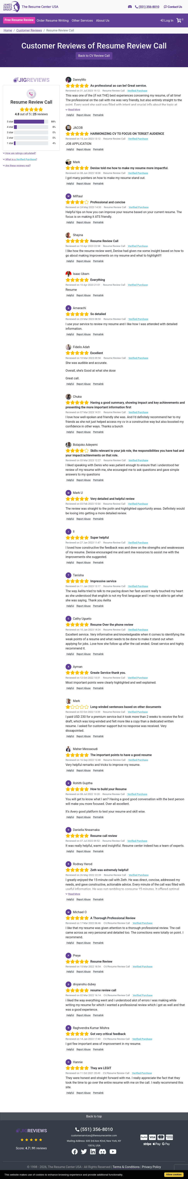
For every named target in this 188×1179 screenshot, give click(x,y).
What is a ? (20, 159)
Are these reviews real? (17, 165)
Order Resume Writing (53, 20)
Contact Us (173, 7)
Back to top (94, 1116)
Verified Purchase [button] (137, 90)
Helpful (70, 115)
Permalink (98, 115)
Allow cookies (174, 1174)
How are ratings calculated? (19, 153)
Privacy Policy (151, 1167)
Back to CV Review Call (94, 56)
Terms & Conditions (126, 1167)
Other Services (82, 20)
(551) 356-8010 (94, 1129)
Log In (166, 20)
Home (8, 30)
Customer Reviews (29, 30)
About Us (102, 20)
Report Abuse (84, 115)
